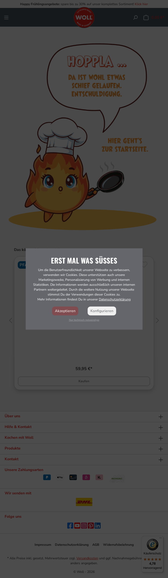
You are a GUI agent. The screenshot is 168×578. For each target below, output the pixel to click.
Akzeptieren (65, 311)
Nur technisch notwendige (84, 320)
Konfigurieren (101, 311)
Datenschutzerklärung (115, 299)
